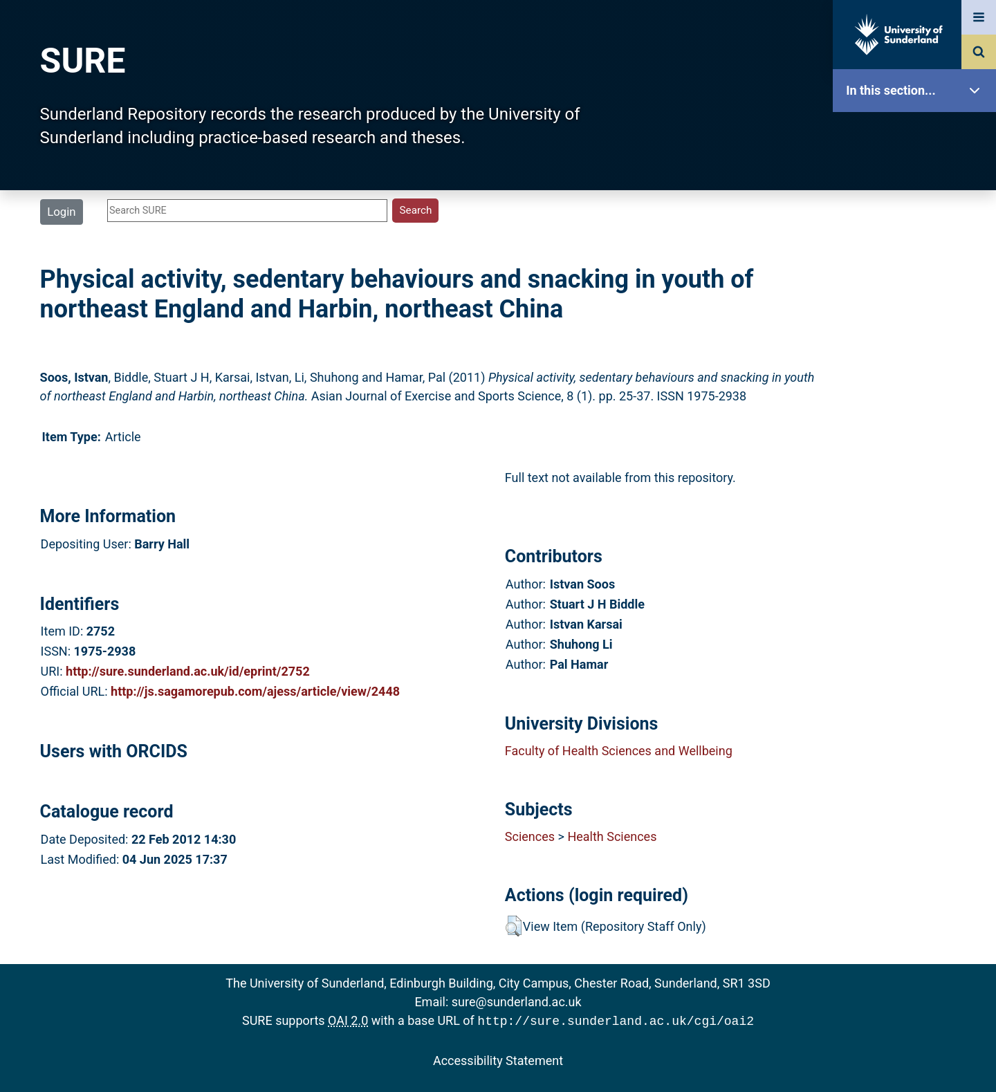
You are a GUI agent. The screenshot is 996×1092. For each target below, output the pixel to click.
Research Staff (918, 441)
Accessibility (918, 528)
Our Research (918, 178)
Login (61, 212)
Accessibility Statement (498, 1059)
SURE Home (918, 134)
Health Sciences (611, 836)
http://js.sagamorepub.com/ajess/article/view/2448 (255, 691)
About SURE (918, 221)
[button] (514, 926)
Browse (918, 266)
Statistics (918, 397)
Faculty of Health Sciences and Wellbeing (618, 750)
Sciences (530, 836)
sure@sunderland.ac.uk (517, 1001)
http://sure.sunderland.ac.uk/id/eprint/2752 (188, 671)
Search (918, 309)
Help (918, 485)
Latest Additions (918, 353)
